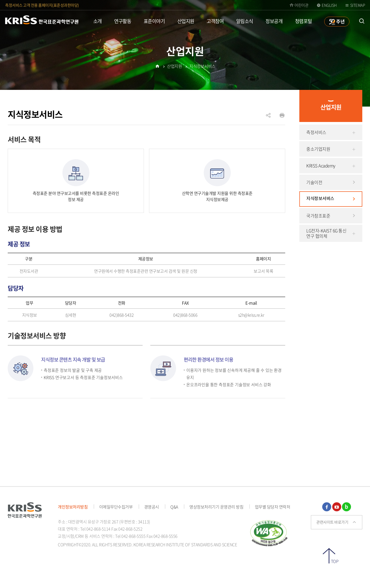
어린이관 (301, 5)
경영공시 (151, 507)
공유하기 (268, 118)
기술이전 (314, 182)
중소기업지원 (318, 149)
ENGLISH (329, 5)
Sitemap (357, 5)
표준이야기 (154, 21)
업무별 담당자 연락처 (272, 507)
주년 (340, 21)
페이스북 (326, 506)
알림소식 (244, 21)
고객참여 (215, 21)
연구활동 (122, 21)
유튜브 (336, 506)
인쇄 (282, 115)
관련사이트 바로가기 (332, 522)
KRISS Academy (320, 165)
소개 (97, 21)
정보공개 (273, 21)
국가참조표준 (318, 215)
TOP (335, 560)
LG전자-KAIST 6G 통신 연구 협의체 (326, 233)
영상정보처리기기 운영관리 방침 (216, 507)
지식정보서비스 (320, 198)
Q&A (174, 507)
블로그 (346, 506)
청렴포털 (303, 21)
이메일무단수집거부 (116, 507)
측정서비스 (316, 132)
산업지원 (185, 21)
